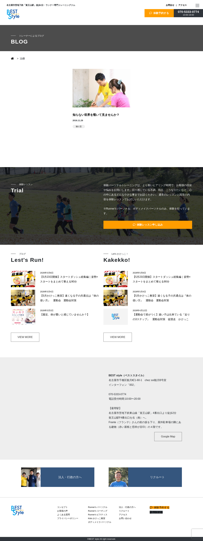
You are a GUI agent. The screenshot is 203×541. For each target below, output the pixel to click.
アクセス (182, 5)
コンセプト (62, 507)
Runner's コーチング (97, 511)
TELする (156, 512)
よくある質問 (63, 514)
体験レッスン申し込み (148, 224)
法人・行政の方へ (127, 507)
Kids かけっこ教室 (96, 518)
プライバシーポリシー (67, 518)
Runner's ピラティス (97, 514)
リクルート (124, 511)
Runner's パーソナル (97, 507)
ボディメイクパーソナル (99, 522)
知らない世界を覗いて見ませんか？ (96, 114)
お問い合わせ (125, 518)
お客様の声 (62, 511)
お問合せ (170, 5)
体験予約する (159, 13)
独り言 (79, 126)
